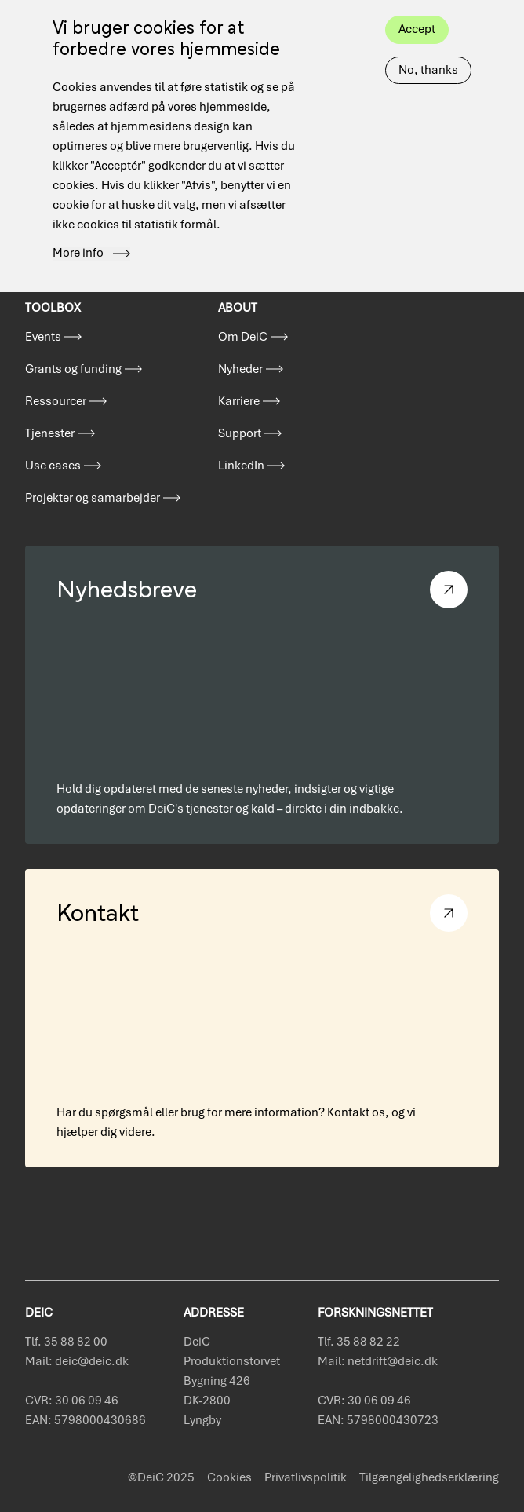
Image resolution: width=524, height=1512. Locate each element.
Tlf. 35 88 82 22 (359, 1341)
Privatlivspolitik (305, 1477)
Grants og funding (73, 369)
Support (239, 433)
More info (78, 229)
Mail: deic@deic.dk (77, 1361)
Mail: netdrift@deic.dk (378, 1361)
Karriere (239, 401)
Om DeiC (242, 337)
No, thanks (428, 45)
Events (43, 337)
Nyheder (240, 369)
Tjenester (50, 433)
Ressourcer (55, 401)
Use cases (53, 465)
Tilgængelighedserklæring (429, 1477)
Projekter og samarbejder (92, 498)
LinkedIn (241, 465)
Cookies (229, 1477)
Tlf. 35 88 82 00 (66, 1341)
